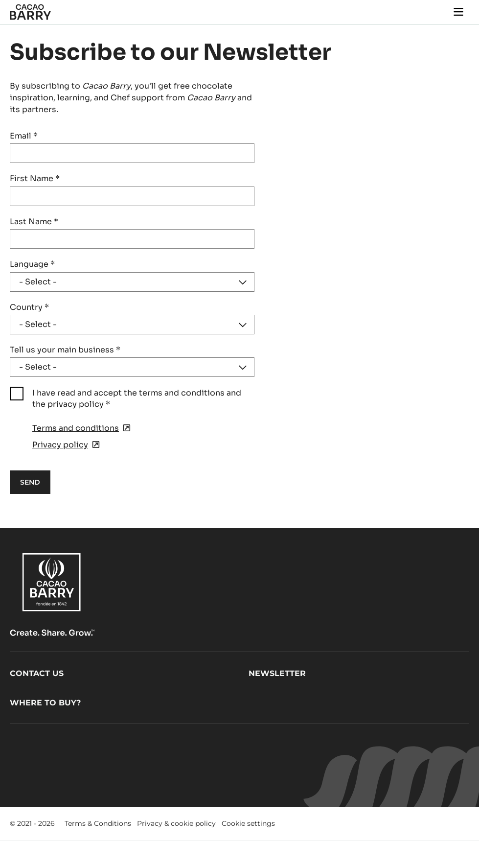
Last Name (34, 221)
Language (32, 264)
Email (24, 136)
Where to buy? (45, 702)
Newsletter (277, 673)
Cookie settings (248, 823)
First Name (35, 178)
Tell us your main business (65, 350)
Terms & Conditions (98, 823)
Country (29, 307)
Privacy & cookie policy (176, 823)
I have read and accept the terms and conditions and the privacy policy (136, 398)
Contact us (37, 673)
